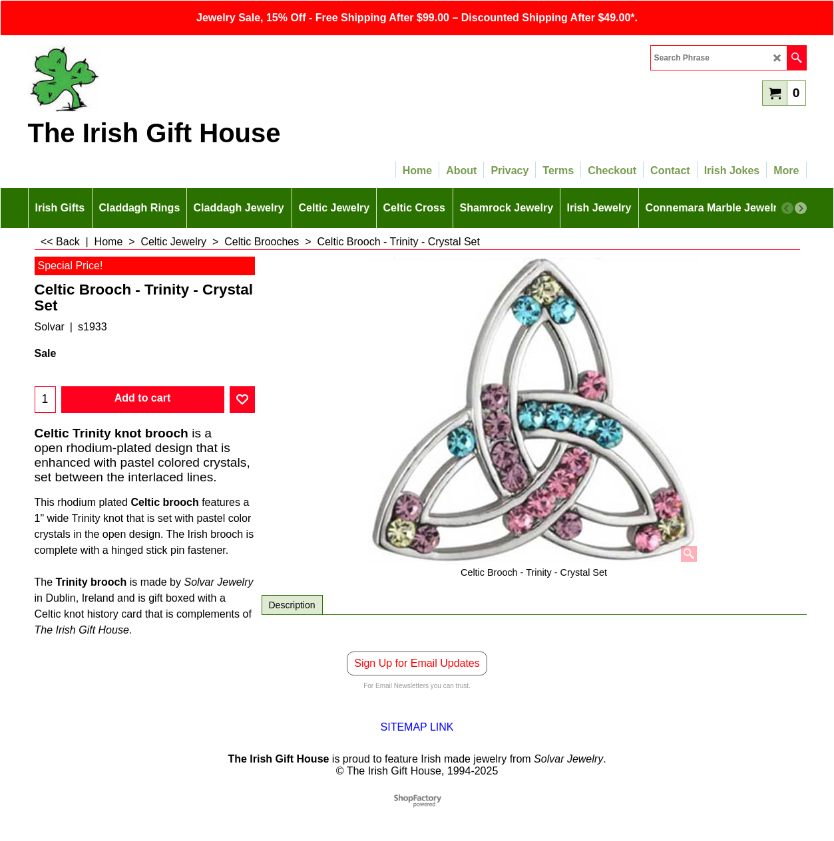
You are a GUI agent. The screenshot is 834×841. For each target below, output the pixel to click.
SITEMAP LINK (417, 727)
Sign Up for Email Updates (417, 663)
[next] (801, 208)
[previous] (787, 208)
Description (292, 605)
